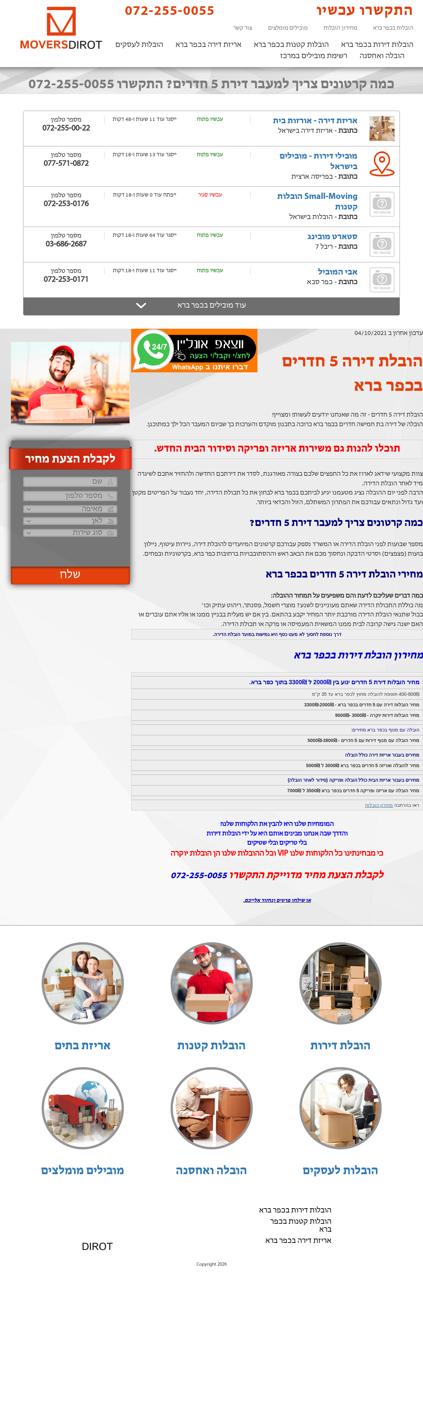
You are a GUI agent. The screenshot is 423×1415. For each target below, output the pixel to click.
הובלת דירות (340, 1046)
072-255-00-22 (66, 128)
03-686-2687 (66, 244)
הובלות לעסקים (139, 45)
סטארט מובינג (333, 237)
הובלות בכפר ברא (393, 28)
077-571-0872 (66, 164)
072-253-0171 (66, 280)
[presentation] (69, 549)
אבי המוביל (338, 272)
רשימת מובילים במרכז (313, 56)
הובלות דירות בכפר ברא (377, 45)
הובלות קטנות (211, 1046)
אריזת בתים (83, 1046)
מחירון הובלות (340, 28)
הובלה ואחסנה (382, 56)
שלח (70, 575)
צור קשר (242, 28)
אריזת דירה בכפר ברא (208, 45)
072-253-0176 (66, 204)
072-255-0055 (164, 11)
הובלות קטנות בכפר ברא (291, 45)
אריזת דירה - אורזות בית (315, 121)
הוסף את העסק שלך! (340, 1257)
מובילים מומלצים (288, 28)
